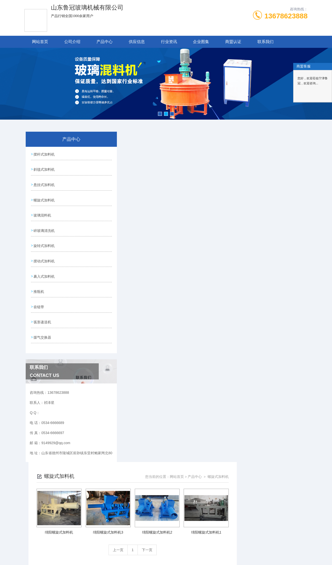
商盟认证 (233, 42)
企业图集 (201, 42)
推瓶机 (39, 283)
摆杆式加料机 (44, 154)
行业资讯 (169, 42)
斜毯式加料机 (44, 168)
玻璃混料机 (42, 211)
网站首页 (40, 42)
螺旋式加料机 (44, 197)
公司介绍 (72, 42)
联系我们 (265, 42)
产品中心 (104, 42)
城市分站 (28, 537)
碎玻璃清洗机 (44, 226)
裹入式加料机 (44, 269)
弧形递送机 (42, 312)
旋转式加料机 (44, 240)
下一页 (218, 220)
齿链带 (39, 297)
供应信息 (137, 42)
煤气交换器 (42, 326)
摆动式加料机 (44, 254)
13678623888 (286, 16)
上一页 (189, 220)
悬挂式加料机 (44, 183)
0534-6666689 (128, 480)
